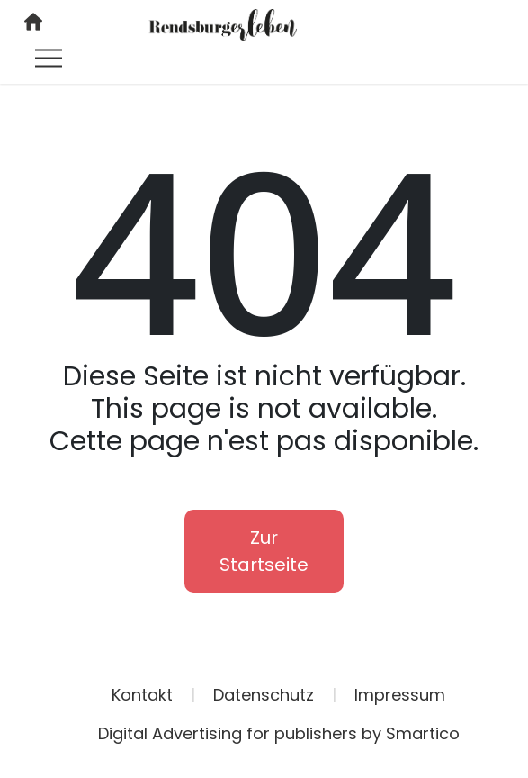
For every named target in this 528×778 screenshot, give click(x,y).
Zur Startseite (264, 551)
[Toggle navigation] (48, 58)
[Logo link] (222, 23)
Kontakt (142, 694)
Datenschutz (263, 694)
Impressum (399, 694)
